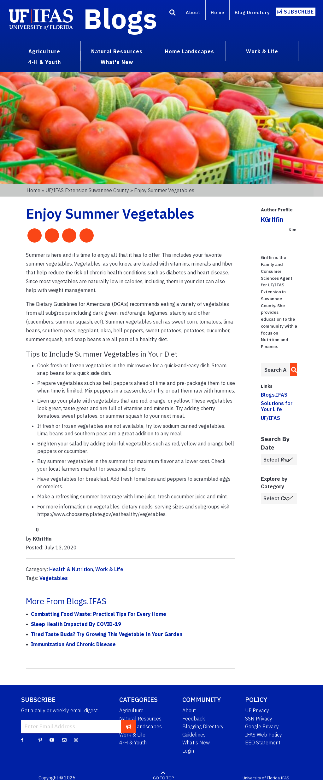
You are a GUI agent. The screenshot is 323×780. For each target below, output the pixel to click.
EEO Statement (262, 742)
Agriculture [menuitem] (44, 51)
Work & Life (109, 569)
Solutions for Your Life (276, 406)
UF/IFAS (270, 418)
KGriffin (272, 219)
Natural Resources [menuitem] (117, 51)
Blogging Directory (203, 726)
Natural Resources (140, 718)
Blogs (120, 18)
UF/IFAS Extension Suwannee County (87, 190)
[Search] (172, 13)
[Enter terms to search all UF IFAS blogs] (275, 370)
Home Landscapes (140, 726)
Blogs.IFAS (274, 395)
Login (188, 751)
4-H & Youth (133, 742)
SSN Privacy (258, 718)
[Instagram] (76, 739)
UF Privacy (257, 710)
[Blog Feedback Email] (64, 739)
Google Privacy (262, 726)
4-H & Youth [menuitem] (44, 62)
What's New (196, 742)
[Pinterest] (40, 739)
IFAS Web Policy (263, 734)
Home (217, 12)
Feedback (193, 718)
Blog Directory (252, 12)
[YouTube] (52, 739)
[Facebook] (22, 739)
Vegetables (53, 578)
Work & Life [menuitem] (262, 51)
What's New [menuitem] (117, 62)
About (193, 12)
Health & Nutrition (71, 569)
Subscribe (299, 12)
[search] (292, 369)
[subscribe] (128, 726)
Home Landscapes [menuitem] (189, 51)
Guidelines (194, 734)
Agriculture (131, 710)
